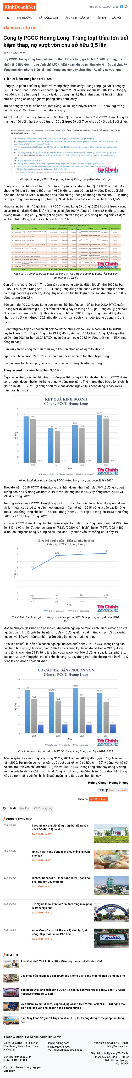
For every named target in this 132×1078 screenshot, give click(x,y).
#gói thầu (24, 808)
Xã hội (116, 17)
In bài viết (122, 790)
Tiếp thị (100, 17)
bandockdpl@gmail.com (68, 1050)
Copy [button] (110, 790)
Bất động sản (48, 17)
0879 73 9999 (62, 1046)
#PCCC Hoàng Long (43, 808)
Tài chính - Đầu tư (76, 17)
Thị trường (24, 17)
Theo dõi (83, 799)
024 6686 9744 (23, 1056)
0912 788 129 (19, 1060)
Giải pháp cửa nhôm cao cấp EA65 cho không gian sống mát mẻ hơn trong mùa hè (73, 975)
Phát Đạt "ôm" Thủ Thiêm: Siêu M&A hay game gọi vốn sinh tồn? (61, 961)
